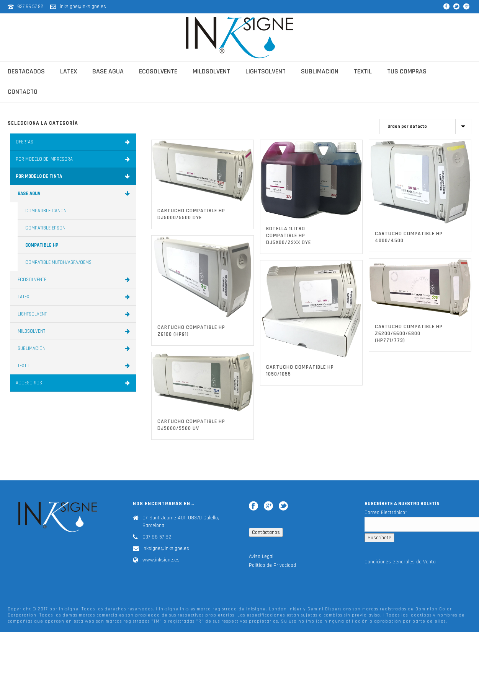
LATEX (75, 296)
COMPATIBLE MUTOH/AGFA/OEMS (58, 262)
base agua (108, 71)
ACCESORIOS (74, 382)
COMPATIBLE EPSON (45, 228)
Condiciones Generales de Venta (400, 561)
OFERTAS (74, 141)
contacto (23, 91)
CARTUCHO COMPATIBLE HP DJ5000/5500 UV (191, 425)
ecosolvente (158, 71)
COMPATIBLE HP (41, 245)
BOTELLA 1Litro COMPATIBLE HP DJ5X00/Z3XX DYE (288, 235)
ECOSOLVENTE (75, 279)
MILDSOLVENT (75, 331)
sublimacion (319, 71)
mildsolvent (211, 71)
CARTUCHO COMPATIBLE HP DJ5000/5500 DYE (191, 214)
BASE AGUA (75, 193)
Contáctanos (266, 532)
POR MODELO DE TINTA (74, 176)
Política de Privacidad (272, 565)
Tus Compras (407, 71)
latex (68, 71)
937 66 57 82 (30, 6)
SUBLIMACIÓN (75, 348)
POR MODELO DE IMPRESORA (74, 159)
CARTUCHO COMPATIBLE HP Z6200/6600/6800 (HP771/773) (409, 333)
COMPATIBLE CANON (46, 211)
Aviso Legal (261, 556)
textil (363, 71)
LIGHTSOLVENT (75, 314)
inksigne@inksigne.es (83, 6)
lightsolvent (265, 71)
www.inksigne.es (161, 559)
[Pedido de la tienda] (425, 126)
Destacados (26, 71)
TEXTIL (75, 365)
